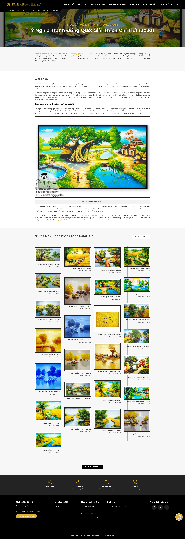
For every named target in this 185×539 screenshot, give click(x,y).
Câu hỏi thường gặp (87, 507)
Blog (159, 4)
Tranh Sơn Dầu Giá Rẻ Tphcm (117, 507)
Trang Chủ (64, 4)
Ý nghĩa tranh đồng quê (45, 54)
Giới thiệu (58, 507)
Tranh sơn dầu (146, 4)
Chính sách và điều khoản (89, 514)
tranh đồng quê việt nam (78, 54)
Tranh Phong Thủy (114, 4)
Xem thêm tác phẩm (92, 467)
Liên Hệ (169, 4)
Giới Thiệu (78, 4)
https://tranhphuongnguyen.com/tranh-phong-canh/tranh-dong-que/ (82, 220)
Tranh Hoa (131, 4)
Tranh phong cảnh (94, 4)
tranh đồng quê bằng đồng (91, 215)
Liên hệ (57, 510)
